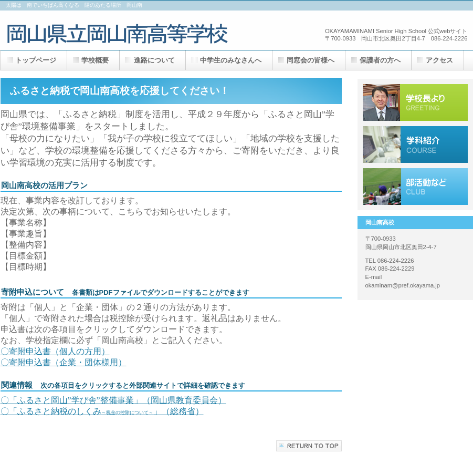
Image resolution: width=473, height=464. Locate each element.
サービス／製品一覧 (415, 102)
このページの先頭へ (309, 445)
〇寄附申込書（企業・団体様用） (64, 362)
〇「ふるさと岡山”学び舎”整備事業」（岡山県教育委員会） (113, 400)
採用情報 (415, 144)
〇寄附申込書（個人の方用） (55, 351)
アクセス (415, 186)
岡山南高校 (126, 30)
